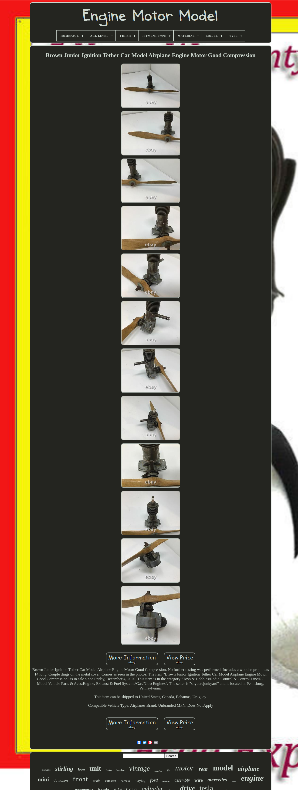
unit (95, 768)
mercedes (217, 780)
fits (169, 770)
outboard (110, 781)
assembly (182, 780)
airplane (248, 768)
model (223, 768)
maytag (140, 781)
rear (203, 769)
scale (97, 781)
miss (234, 781)
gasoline (159, 771)
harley (120, 770)
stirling (64, 768)
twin (109, 770)
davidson (61, 780)
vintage (139, 768)
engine (252, 778)
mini (43, 779)
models (166, 781)
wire (198, 780)
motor (184, 767)
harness (125, 781)
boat (81, 770)
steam (46, 770)
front (80, 780)
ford (154, 780)
